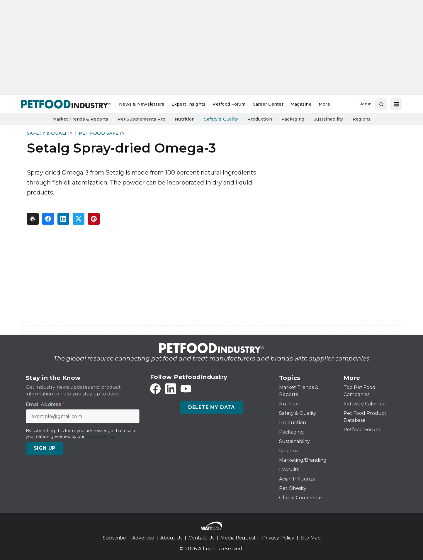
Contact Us (201, 538)
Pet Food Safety (102, 133)
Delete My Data (211, 407)
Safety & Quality (50, 133)
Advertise (143, 538)
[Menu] (396, 104)
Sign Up (45, 448)
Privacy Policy (278, 538)
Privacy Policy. (100, 436)
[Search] (381, 104)
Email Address (45, 404)
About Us (171, 538)
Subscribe (114, 538)
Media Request (238, 538)
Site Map (310, 538)
